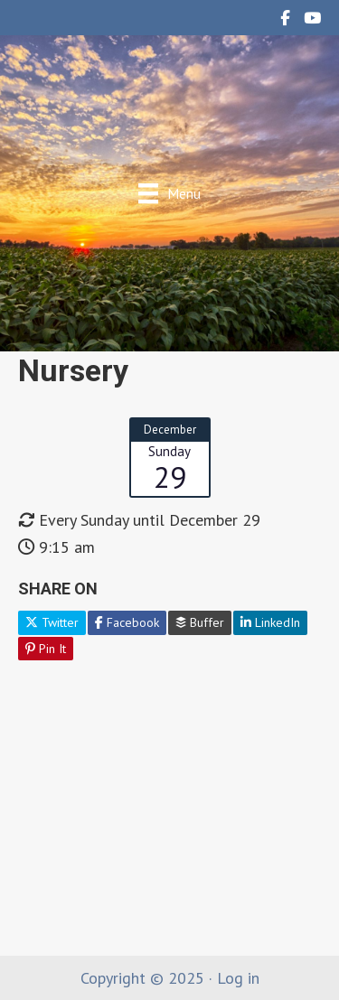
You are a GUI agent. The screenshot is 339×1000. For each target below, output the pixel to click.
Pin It (45, 648)
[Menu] (169, 193)
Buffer (199, 622)
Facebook (127, 622)
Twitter (52, 622)
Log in (238, 977)
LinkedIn (270, 622)
